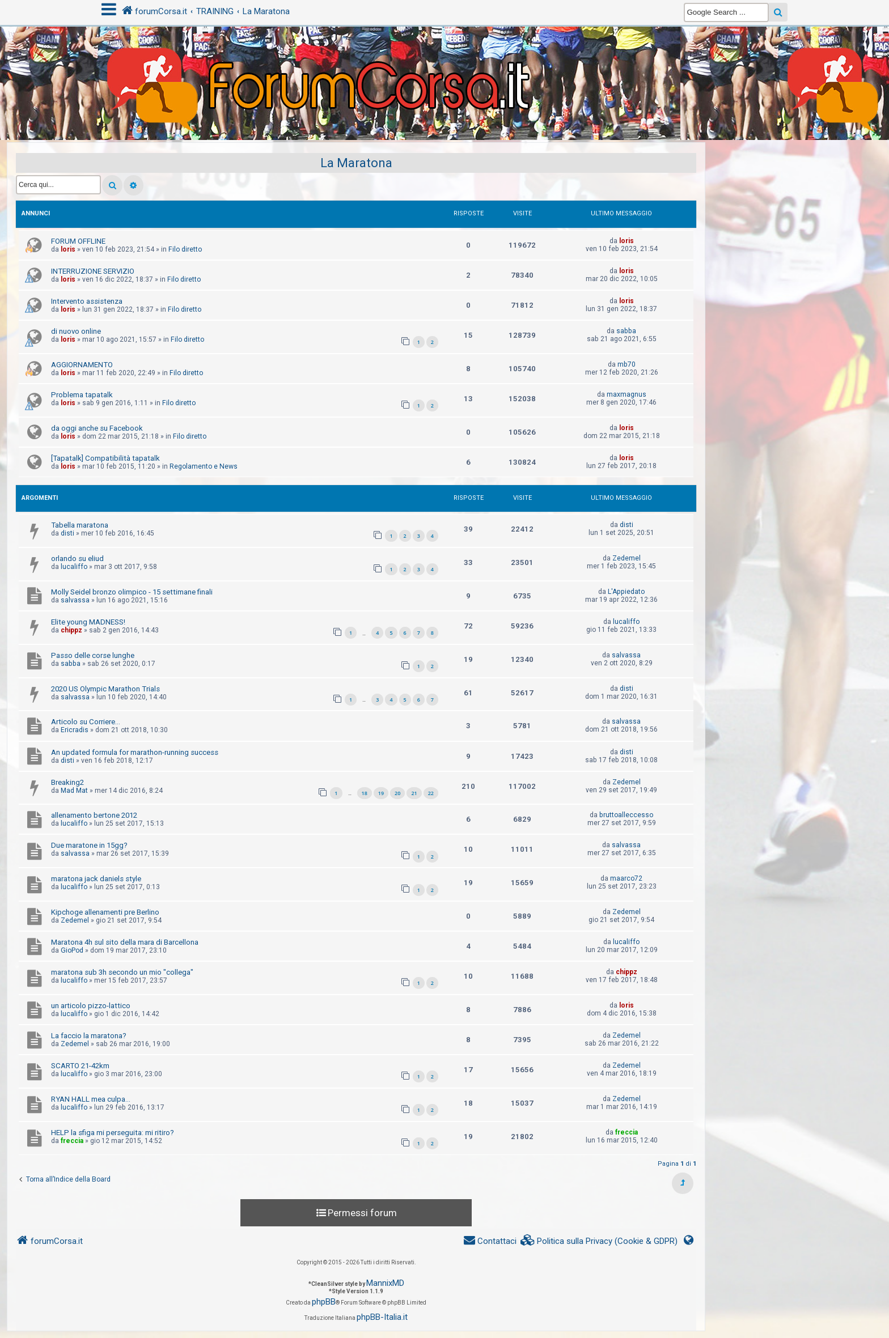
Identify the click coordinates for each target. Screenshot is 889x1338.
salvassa (75, 600)
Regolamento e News (204, 466)
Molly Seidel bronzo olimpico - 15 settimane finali (132, 592)
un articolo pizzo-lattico (90, 1005)
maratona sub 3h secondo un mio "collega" (122, 972)
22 (431, 793)
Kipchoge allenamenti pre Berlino (105, 912)
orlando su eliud (77, 558)
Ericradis (74, 730)
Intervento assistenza (86, 301)
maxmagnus (626, 394)
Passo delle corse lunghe (92, 655)
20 (397, 793)
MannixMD (385, 1283)
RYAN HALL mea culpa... (90, 1099)
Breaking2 (67, 782)
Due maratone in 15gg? (89, 845)
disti (67, 533)
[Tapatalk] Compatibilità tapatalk (105, 458)
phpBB (324, 1302)
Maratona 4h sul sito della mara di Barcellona (124, 942)
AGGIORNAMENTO (82, 364)
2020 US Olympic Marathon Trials (105, 689)
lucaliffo (74, 567)
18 (364, 793)
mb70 (626, 364)
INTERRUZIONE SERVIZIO (92, 271)
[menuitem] (599, 1241)
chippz (71, 630)
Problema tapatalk (82, 394)
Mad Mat (74, 791)
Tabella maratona (79, 525)
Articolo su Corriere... (85, 721)
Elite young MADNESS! (88, 622)
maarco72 (626, 878)
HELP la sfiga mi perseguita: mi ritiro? (112, 1132)
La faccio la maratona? (88, 1035)
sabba (626, 331)
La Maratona (356, 163)
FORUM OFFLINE (78, 241)
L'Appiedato (626, 592)
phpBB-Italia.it (382, 1317)
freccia (72, 1141)
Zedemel (626, 558)
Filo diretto (185, 249)
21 (414, 793)
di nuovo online (76, 331)
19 (381, 793)
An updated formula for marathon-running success (134, 752)
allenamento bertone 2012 (94, 815)
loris (68, 249)
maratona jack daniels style (96, 878)
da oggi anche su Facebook (97, 428)
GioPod (72, 950)
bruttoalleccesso (626, 815)
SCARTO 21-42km (80, 1065)
